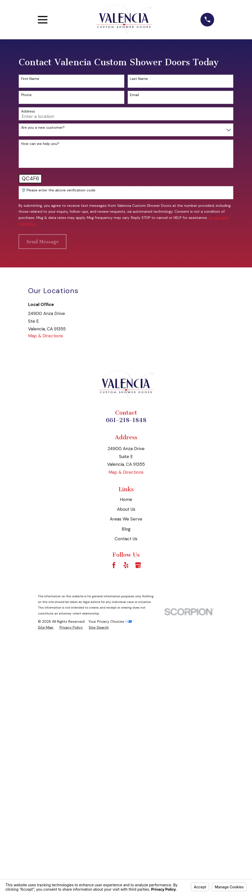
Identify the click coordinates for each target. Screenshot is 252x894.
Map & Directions (45, 336)
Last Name (139, 79)
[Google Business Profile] (138, 565)
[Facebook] (114, 565)
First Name (30, 79)
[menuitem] (45, 627)
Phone (26, 95)
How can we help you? (40, 144)
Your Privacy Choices (110, 621)
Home (126, 499)
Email (134, 95)
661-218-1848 (126, 420)
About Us (126, 509)
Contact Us (126, 539)
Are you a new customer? (43, 127)
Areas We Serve (126, 519)
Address (28, 111)
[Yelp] (126, 565)
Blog (126, 529)
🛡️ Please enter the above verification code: (58, 190)
